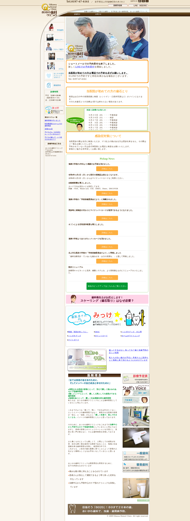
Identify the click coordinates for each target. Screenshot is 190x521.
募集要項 (54, 85)
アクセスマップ (54, 56)
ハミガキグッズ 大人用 (132, 332)
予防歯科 (54, 27)
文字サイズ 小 (146, 1)
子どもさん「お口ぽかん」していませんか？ (52, 133)
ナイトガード (73, 340)
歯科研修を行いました (52, 120)
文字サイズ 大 (139, 1)
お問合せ (97, 14)
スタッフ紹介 (54, 46)
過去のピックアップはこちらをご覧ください (107, 286)
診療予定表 (117, 5)
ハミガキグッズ (74, 336)
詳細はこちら (107, 169)
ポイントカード (101, 336)
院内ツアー (54, 37)
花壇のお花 (49, 129)
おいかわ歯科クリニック (49, 10)
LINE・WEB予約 (138, 5)
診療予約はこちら (54, 143)
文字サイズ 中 (143, 1)
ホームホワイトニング (131, 336)
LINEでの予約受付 (85, 67)
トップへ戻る (143, 500)
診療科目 (77, 14)
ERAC (97, 332)
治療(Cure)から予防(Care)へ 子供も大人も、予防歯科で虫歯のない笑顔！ (87, 360)
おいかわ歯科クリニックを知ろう (54, 75)
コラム (54, 66)
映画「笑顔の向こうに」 (78, 332)
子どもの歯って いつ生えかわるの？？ (53, 138)
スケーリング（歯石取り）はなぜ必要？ (107, 299)
